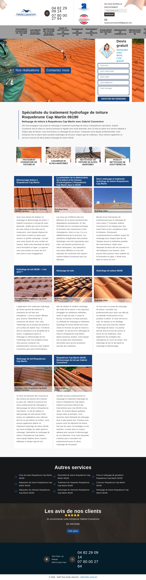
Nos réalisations (27, 70)
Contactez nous (57, 70)
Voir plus (73, 531)
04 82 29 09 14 (59, 10)
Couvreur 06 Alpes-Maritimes (35, 32)
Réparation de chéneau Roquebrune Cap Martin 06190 (34, 491)
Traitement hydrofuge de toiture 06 (21, 32)
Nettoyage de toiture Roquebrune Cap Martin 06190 (112, 491)
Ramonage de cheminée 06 (77, 32)
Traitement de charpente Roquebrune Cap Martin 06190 (73, 484)
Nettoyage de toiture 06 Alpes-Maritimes (48, 32)
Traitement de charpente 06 (91, 32)
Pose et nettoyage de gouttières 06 (63, 32)
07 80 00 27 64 (59, 17)
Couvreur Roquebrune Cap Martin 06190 (110, 484)
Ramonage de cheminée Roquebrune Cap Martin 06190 (73, 491)
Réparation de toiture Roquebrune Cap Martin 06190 (35, 484)
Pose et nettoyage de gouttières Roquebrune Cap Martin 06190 (109, 476)
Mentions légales (88, 577)
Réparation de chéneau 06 (120, 32)
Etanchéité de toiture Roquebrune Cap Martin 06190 (74, 476)
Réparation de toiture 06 (135, 32)
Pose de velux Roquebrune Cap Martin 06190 (35, 476)
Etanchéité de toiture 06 (106, 32)
